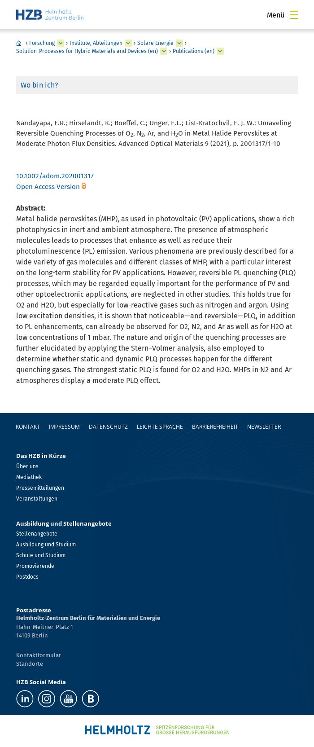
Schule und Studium (40, 555)
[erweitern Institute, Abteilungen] (128, 43)
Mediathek (29, 477)
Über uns (27, 466)
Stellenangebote (36, 534)
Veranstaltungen (36, 499)
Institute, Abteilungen (96, 43)
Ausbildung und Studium (46, 544)
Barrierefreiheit (215, 427)
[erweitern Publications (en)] (220, 51)
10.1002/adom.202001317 (55, 176)
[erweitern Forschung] (60, 43)
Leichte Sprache (160, 427)
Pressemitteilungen (40, 488)
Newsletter (264, 427)
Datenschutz (108, 427)
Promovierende (35, 566)
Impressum (64, 427)
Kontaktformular (38, 655)
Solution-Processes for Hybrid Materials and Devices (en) (87, 51)
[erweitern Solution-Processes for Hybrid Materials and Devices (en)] (163, 51)
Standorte (29, 663)
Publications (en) (193, 51)
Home (19, 43)
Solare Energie (155, 43)
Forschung (42, 43)
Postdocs (27, 577)
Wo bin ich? (39, 85)
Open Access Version (48, 187)
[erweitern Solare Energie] (179, 43)
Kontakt (28, 427)
